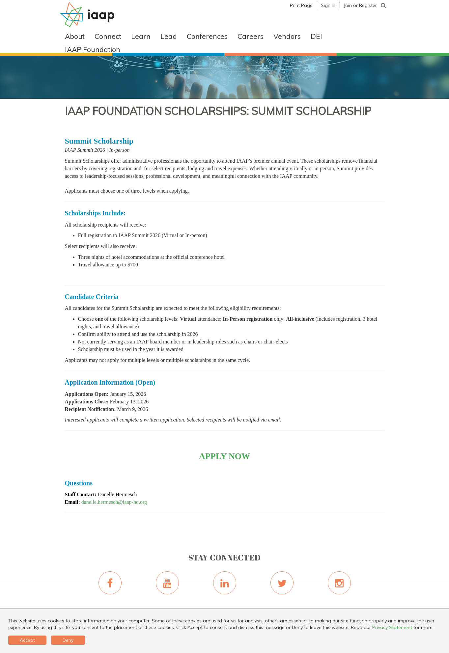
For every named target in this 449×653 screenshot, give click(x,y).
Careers (251, 36)
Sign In (328, 5)
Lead (168, 36)
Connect (108, 36)
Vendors (287, 36)
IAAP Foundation (92, 49)
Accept (27, 640)
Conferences (207, 36)
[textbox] (383, 6)
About (75, 36)
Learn (141, 36)
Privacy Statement (392, 627)
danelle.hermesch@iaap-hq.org (114, 502)
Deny (68, 640)
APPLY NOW (224, 456)
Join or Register (360, 5)
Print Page (301, 5)
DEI (316, 36)
